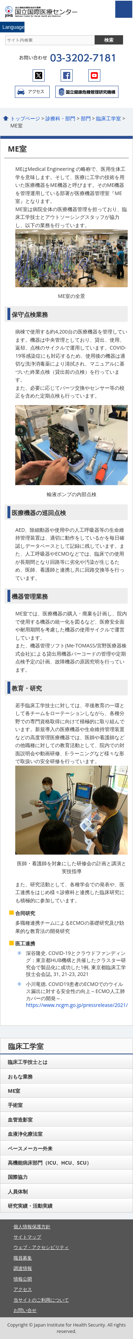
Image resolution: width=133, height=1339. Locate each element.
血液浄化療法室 (25, 1133)
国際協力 (18, 1176)
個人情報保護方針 (31, 1226)
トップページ (25, 118)
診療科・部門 (60, 118)
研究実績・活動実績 (30, 1205)
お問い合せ (25, 1310)
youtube (94, 75)
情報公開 (22, 1279)
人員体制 (18, 1191)
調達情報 (22, 1268)
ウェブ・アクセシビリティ (41, 1247)
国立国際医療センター (45, 11)
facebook (67, 75)
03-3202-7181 (82, 58)
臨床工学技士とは (28, 1062)
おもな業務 (20, 1076)
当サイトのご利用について (41, 1300)
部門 (86, 118)
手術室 (15, 1105)
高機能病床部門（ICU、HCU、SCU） (50, 1162)
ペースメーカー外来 (30, 1148)
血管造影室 (20, 1119)
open (124, 9)
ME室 (14, 1090)
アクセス (32, 92)
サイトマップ (27, 1237)
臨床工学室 (108, 118)
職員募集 (22, 1258)
